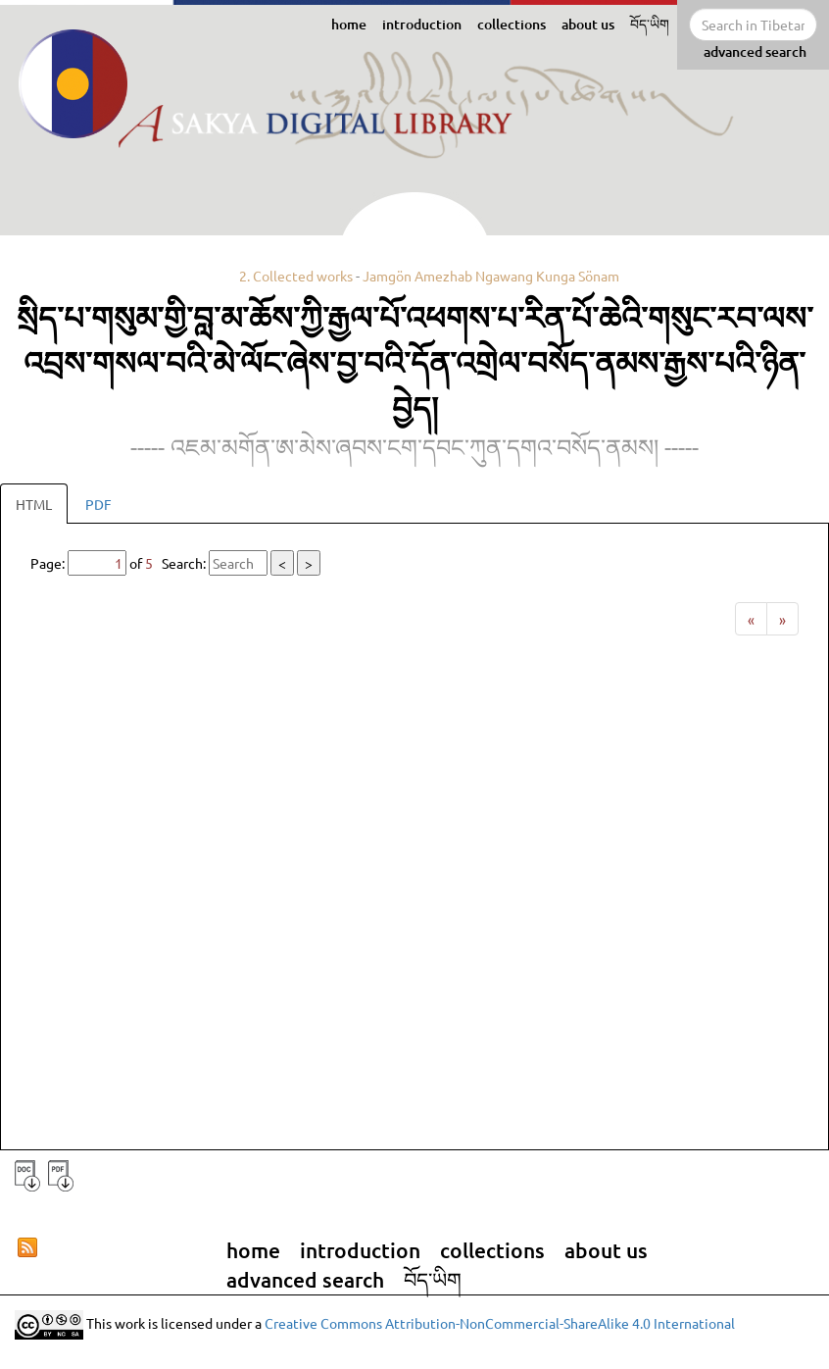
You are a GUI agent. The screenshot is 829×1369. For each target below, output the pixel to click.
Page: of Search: (175, 563)
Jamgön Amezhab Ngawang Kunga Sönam (491, 275)
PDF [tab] (98, 504)
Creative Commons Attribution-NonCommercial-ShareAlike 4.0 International (500, 1322)
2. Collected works (296, 275)
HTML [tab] (34, 504)
